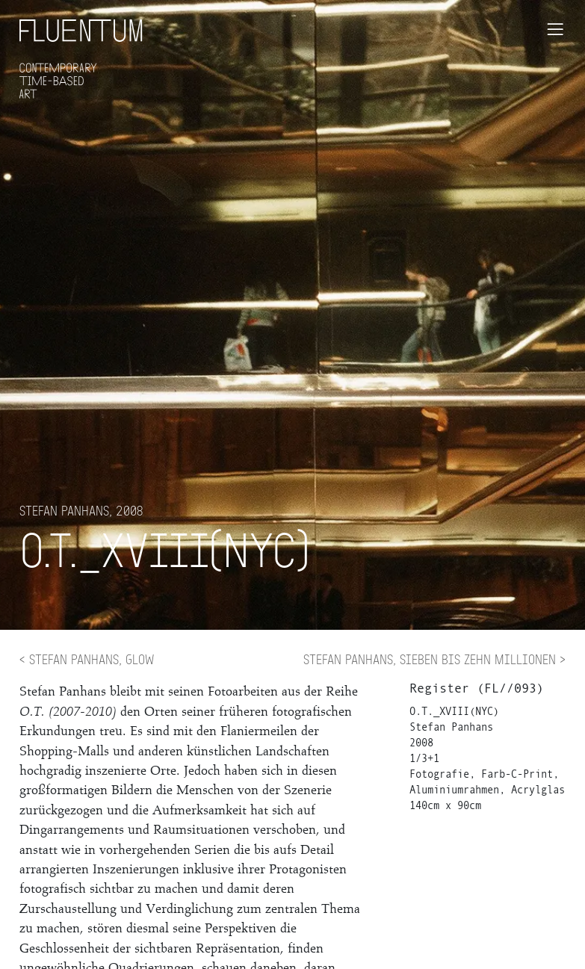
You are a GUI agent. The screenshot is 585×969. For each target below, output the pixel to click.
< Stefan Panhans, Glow (86, 659)
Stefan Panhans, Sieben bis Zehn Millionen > (434, 659)
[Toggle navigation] (555, 29)
